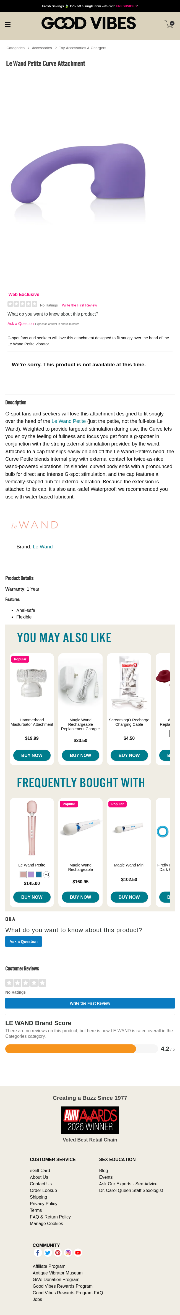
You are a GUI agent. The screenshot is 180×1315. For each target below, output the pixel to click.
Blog (103, 1170)
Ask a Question (20, 323)
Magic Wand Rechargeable (80, 867)
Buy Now (32, 755)
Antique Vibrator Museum (58, 1273)
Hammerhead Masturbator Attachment (32, 722)
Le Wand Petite (68, 421)
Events (106, 1177)
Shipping (38, 1197)
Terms (36, 1210)
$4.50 (129, 738)
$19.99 (32, 738)
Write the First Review (79, 305)
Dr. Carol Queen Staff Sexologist (131, 1190)
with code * (90, 6)
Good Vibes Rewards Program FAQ (68, 1292)
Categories (15, 47)
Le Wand (43, 546)
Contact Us (41, 1183)
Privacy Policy (44, 1203)
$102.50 (129, 879)
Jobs (37, 1299)
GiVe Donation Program (56, 1279)
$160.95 (80, 881)
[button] (23, 874)
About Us (39, 1177)
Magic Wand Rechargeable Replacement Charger (80, 724)
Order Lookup (43, 1190)
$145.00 (32, 883)
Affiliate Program (49, 1266)
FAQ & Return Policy (50, 1217)
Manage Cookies (46, 1223)
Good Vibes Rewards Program (63, 1286)
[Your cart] (169, 24)
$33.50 (80, 740)
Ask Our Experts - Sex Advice (128, 1183)
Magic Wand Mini (129, 865)
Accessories (42, 47)
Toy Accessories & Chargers (82, 47)
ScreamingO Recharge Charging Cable (129, 722)
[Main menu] (7, 24)
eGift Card (40, 1170)
